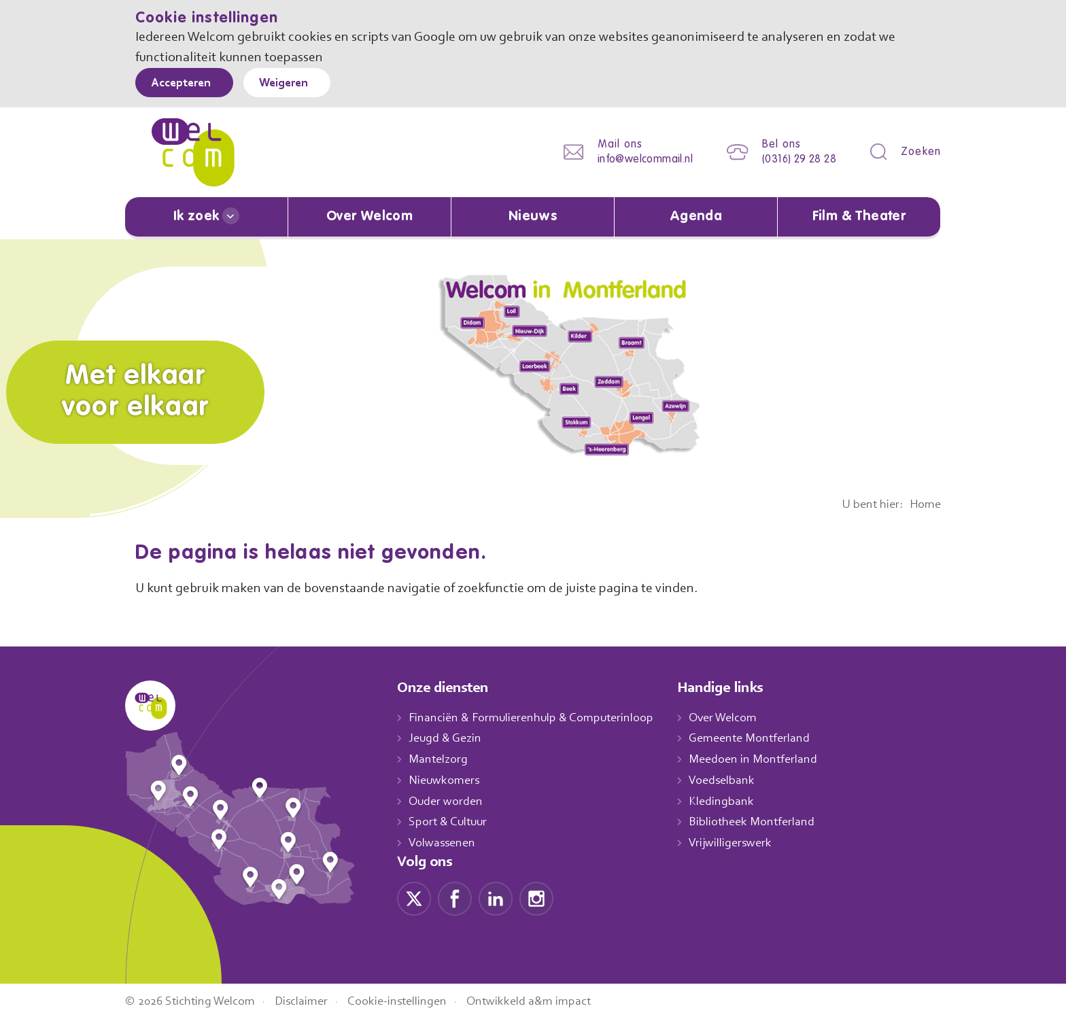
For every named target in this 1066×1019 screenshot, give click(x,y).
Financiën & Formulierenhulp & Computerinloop (537, 717)
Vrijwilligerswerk (745, 842)
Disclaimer (312, 1000)
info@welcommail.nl (634, 159)
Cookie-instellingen (412, 1000)
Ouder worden (447, 801)
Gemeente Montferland (764, 737)
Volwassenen (445, 842)
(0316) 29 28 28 (795, 159)
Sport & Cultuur (450, 821)
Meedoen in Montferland (767, 758)
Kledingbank (735, 801)
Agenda (696, 216)
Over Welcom (370, 216)
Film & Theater (859, 216)
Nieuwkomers (446, 780)
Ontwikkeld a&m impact (549, 1000)
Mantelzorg (439, 758)
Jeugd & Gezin (449, 737)
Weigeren (293, 83)
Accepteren (184, 83)
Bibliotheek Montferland (765, 821)
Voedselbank (737, 780)
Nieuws (532, 216)
